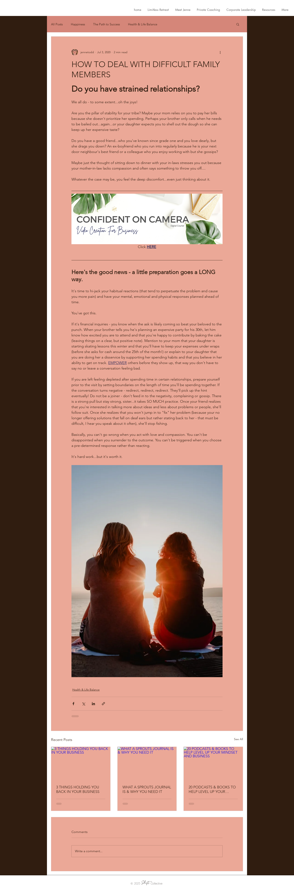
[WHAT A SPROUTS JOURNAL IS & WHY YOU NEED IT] (147, 763)
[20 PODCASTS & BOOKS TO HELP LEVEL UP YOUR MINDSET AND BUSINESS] (213, 763)
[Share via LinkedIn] (93, 704)
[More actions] (220, 52)
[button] (238, 24)
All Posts (57, 24)
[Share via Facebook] (73, 704)
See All (238, 739)
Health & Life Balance (142, 24)
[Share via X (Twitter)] (83, 704)
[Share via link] (103, 704)
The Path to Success (106, 24)
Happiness (78, 24)
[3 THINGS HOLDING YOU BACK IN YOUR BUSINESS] (80, 763)
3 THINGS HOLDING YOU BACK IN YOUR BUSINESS (77, 789)
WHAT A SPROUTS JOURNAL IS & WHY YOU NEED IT (146, 789)
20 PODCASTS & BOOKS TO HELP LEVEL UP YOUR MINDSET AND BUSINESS (212, 789)
